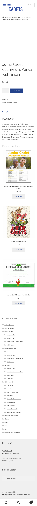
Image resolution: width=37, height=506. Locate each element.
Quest (6, 422)
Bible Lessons (8, 331)
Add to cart (16, 91)
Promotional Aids (12, 409)
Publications (11, 405)
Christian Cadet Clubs (11, 415)
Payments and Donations (12, 432)
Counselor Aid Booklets (14, 399)
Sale (5, 429)
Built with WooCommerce (21, 495)
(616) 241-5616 (7, 451)
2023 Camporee (9, 328)
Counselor (10, 379)
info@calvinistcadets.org (10, 453)
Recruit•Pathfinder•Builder (15, 342)
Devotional (10, 395)
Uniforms (7, 365)
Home (6, 17)
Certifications (11, 402)
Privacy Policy (7, 495)
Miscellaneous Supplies (14, 412)
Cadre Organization (13, 392)
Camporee (10, 385)
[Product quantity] (5, 91)
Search (18, 502)
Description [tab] (6, 112)
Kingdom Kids (11, 335)
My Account (6, 502)
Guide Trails (10, 345)
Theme (6, 419)
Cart (29, 501)
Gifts (5, 426)
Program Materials (14, 17)
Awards (9, 389)
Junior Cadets (26, 17)
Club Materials (8, 382)
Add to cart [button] (18, 196)
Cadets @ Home (9, 325)
